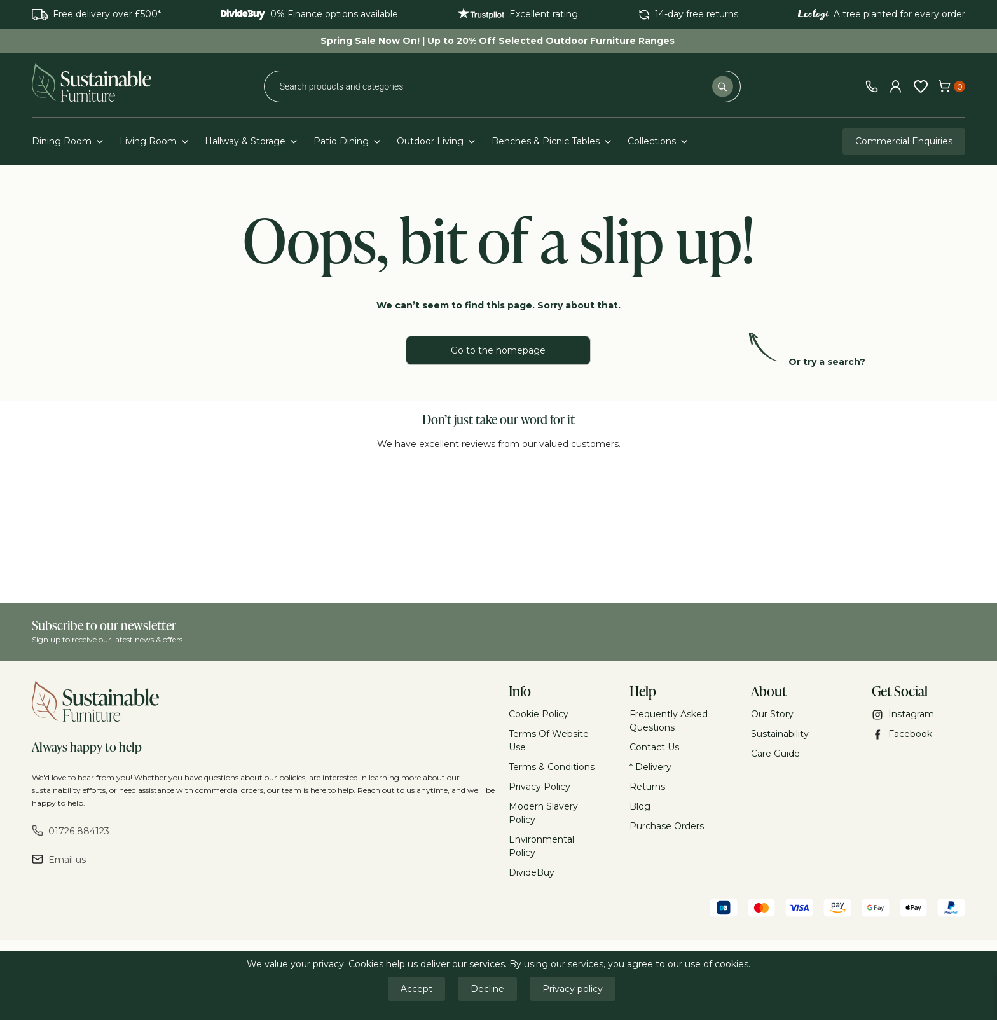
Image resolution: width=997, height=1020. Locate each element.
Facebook (902, 734)
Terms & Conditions (552, 767)
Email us (59, 859)
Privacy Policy (539, 786)
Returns (647, 786)
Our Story (772, 714)
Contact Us (654, 747)
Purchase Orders (666, 826)
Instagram (903, 714)
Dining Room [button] (68, 141)
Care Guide (775, 753)
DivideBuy (531, 872)
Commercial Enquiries (903, 141)
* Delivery (650, 767)
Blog (639, 806)
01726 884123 (70, 831)
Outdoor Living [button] (436, 141)
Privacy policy (572, 989)
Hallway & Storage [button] (251, 141)
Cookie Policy (538, 714)
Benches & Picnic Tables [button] (552, 141)
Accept (416, 989)
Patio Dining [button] (347, 141)
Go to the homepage (498, 350)
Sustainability (780, 734)
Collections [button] (658, 141)
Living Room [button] (154, 141)
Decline (487, 989)
